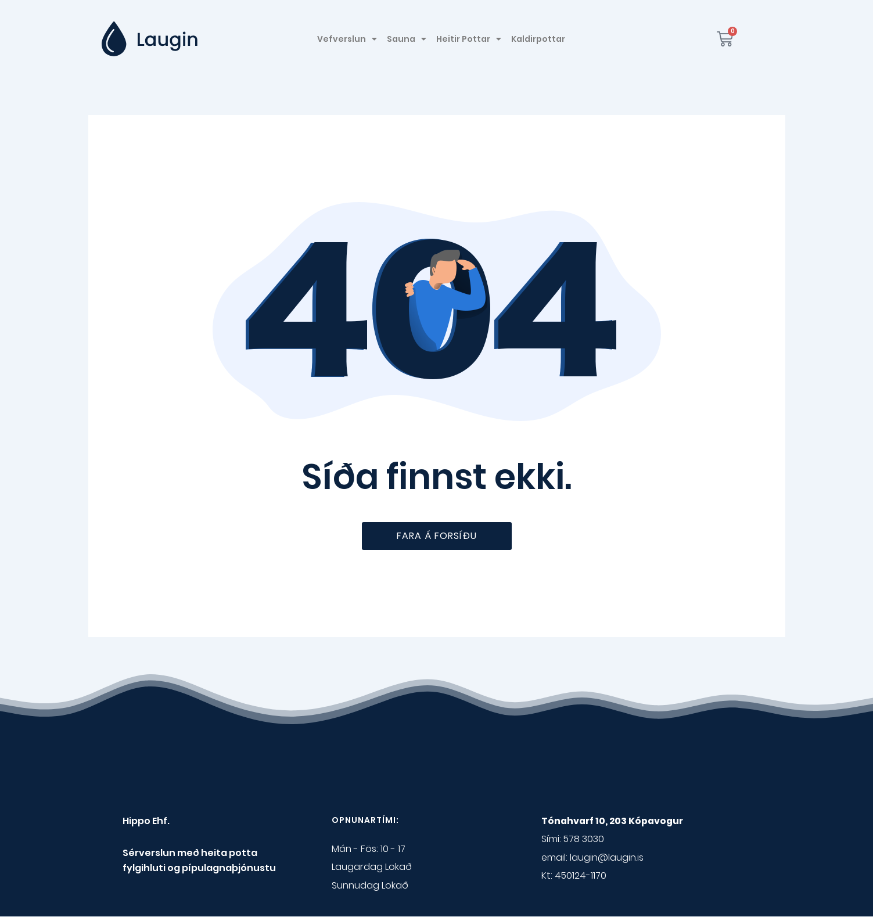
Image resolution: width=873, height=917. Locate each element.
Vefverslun (347, 39)
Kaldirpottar (538, 39)
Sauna (406, 39)
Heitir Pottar (468, 39)
